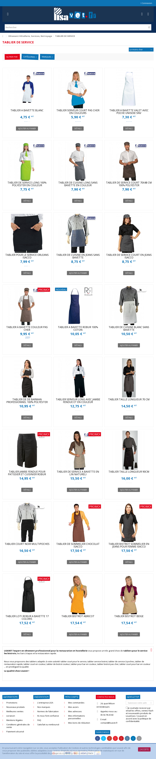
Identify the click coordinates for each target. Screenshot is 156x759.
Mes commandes (76, 702)
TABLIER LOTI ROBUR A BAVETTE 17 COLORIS (27, 617)
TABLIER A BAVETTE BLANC (26, 110)
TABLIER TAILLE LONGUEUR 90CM (128, 471)
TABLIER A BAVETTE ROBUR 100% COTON (78, 328)
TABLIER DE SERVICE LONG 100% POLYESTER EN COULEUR (27, 184)
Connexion (146, 3)
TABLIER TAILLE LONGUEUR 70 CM (129, 399)
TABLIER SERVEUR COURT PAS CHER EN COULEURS (77, 112)
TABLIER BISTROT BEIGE (128, 616)
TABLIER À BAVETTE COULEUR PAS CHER (27, 328)
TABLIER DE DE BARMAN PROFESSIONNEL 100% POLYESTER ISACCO (27, 402)
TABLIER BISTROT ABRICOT (77, 616)
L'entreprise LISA (45, 702)
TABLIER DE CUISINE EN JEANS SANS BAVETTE (78, 256)
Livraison (10, 716)
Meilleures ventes (14, 711)
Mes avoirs (73, 707)
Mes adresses (75, 711)
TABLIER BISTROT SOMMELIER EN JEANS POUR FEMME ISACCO (128, 545)
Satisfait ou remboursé (48, 724)
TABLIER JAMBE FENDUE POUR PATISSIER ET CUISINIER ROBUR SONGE (27, 474)
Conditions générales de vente (18, 726)
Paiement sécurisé (15, 731)
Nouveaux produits (15, 707)
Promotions (11, 702)
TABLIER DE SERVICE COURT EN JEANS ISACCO (129, 256)
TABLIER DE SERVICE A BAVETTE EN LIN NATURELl (78, 473)
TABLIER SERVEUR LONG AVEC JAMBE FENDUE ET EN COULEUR (78, 401)
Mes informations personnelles (76, 717)
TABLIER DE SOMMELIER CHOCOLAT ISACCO (78, 545)
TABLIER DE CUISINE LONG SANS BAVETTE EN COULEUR (78, 184)
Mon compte (71, 696)
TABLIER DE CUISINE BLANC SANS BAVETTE (129, 328)
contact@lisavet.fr (109, 722)
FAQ (39, 720)
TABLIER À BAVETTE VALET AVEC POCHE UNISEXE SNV (128, 112)
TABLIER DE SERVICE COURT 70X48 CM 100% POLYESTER (129, 184)
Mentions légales (14, 720)
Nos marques (43, 707)
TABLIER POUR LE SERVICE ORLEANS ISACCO (27, 256)
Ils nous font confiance (48, 716)
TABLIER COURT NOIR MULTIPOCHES (27, 544)
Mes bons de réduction (79, 723)
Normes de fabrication (48, 711)
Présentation (41, 696)
